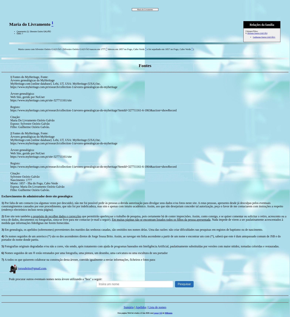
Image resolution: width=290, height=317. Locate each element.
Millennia (168, 313)
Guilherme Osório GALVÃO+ (264, 37)
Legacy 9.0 (158, 313)
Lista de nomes (157, 307)
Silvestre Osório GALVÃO (257, 33)
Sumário (129, 307)
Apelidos (141, 307)
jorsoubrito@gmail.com (27, 268)
